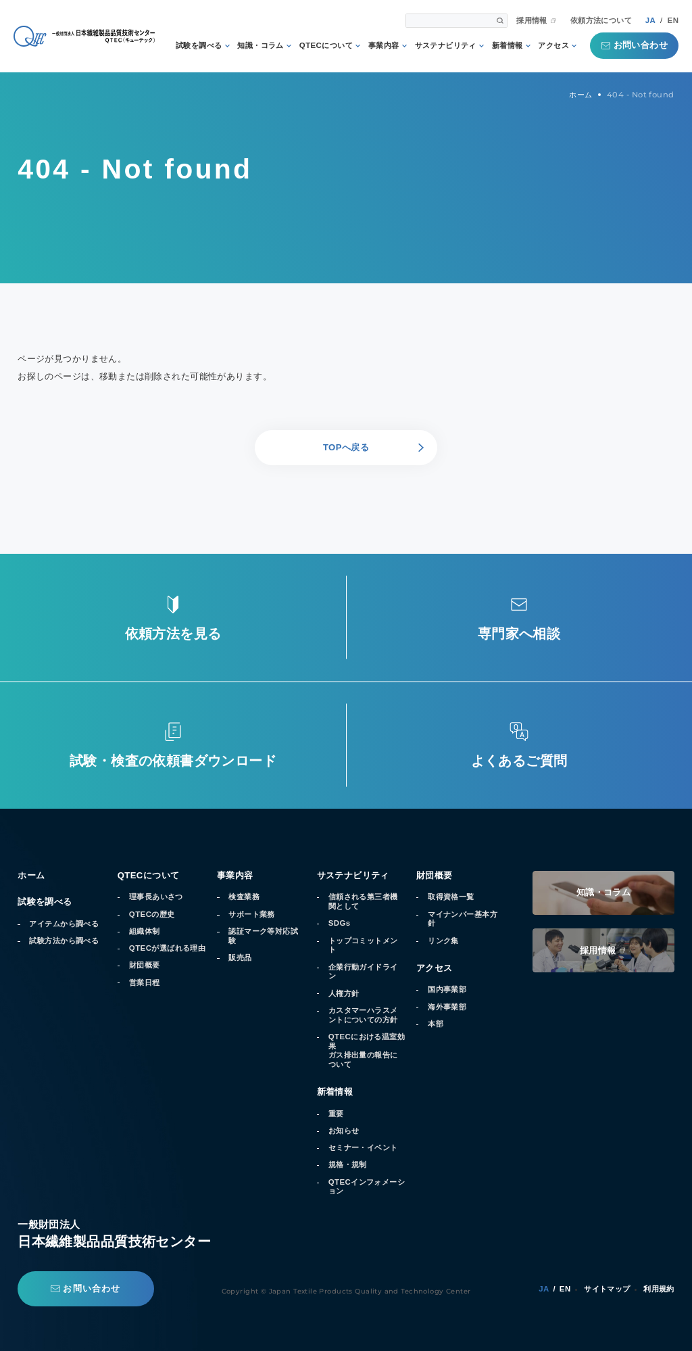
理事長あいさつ (156, 897)
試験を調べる (199, 45)
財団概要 (144, 965)
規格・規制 (347, 1164)
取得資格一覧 (451, 897)
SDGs (339, 923)
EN (673, 20)
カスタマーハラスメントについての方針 (363, 1015)
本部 (435, 1024)
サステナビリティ (445, 45)
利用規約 (658, 1289)
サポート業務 (251, 914)
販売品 (239, 957)
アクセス (553, 45)
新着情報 (507, 45)
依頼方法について (601, 20)
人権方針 (344, 993)
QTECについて (326, 45)
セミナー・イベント (363, 1147)
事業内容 (383, 45)
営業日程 (144, 982)
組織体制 (144, 931)
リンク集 (443, 941)
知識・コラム (260, 45)
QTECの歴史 (152, 914)
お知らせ (344, 1131)
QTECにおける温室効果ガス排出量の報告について (366, 1050)
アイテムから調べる (64, 924)
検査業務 (244, 897)
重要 (336, 1114)
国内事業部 (447, 989)
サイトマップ (607, 1289)
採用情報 (531, 20)
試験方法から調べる (64, 941)
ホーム (31, 875)
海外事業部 (447, 1007)
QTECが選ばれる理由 (167, 948)
